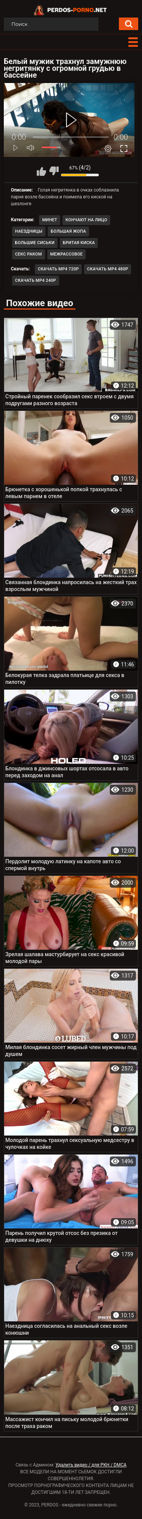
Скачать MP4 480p (107, 269)
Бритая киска (79, 242)
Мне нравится (41, 171)
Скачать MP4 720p (58, 269)
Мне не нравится (53, 171)
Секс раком (28, 254)
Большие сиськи (35, 242)
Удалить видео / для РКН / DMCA (90, 1465)
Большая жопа (68, 231)
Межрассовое (66, 254)
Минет (49, 219)
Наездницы (28, 231)
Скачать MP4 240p (35, 280)
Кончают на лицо (86, 219)
